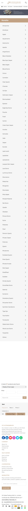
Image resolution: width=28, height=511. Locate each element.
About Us (4, 444)
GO (24, 397)
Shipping (4, 459)
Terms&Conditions (16, 504)
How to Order (5, 455)
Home (5, 6)
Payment (4, 457)
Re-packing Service (7, 470)
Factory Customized (7, 468)
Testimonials (5, 446)
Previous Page (11, 414)
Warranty (4, 460)
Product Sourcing (6, 466)
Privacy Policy (5, 504)
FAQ (3, 449)
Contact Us (5, 447)
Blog (3, 472)
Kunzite (25, 6)
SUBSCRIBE (6, 488)
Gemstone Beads (18, 6)
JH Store (10, 6)
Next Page (21, 414)
